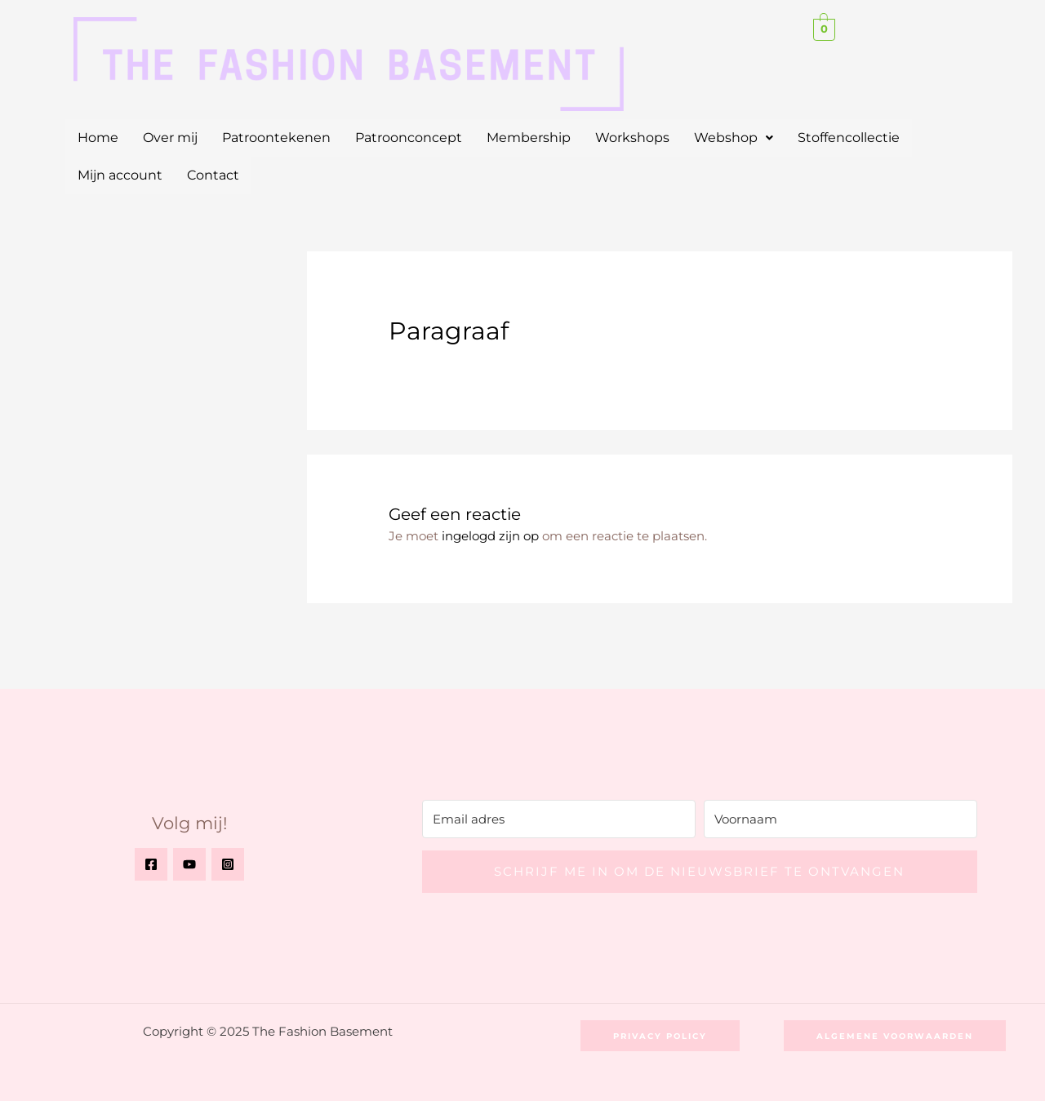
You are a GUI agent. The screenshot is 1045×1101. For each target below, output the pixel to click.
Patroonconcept (408, 137)
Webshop (733, 137)
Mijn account (120, 175)
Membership (529, 137)
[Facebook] (151, 864)
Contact (213, 175)
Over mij (170, 137)
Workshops (632, 137)
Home (98, 137)
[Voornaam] (840, 818)
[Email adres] (559, 818)
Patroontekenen (276, 137)
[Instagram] (227, 864)
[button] (733, 138)
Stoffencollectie (849, 137)
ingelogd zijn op (490, 536)
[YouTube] (189, 864)
